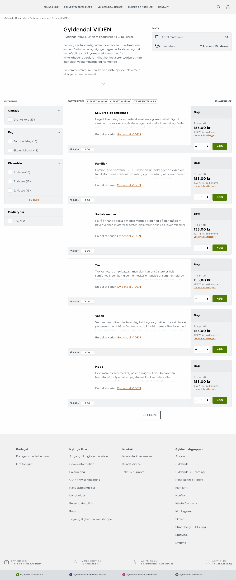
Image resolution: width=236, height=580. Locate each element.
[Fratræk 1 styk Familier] (196, 197)
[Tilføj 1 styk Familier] (207, 197)
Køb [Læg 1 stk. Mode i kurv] (219, 400)
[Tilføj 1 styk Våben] (207, 349)
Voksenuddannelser (110, 7)
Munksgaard (183, 511)
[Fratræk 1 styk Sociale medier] (196, 248)
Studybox (181, 534)
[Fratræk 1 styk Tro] (196, 298)
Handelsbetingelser (82, 487)
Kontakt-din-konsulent (137, 456)
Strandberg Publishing (190, 527)
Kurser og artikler (140, 7)
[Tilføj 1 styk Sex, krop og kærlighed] (207, 146)
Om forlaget (24, 464)
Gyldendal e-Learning (190, 472)
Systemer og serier (39, 18)
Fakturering (77, 472)
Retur (73, 511)
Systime (180, 542)
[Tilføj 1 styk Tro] (207, 298)
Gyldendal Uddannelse (15, 18)
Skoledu (180, 519)
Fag (10, 132)
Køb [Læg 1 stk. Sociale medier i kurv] (219, 248)
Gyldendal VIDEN (129, 134)
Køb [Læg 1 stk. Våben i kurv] (219, 349)
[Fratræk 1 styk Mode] (196, 400)
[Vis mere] (103, 84)
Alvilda (180, 456)
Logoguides (77, 495)
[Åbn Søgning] (218, 7)
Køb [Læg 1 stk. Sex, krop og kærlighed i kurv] (219, 146)
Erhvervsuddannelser (78, 7)
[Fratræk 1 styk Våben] (196, 349)
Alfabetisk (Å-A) (120, 101)
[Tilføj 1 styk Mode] (207, 400)
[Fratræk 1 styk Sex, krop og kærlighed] (196, 146)
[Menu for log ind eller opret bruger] (228, 7)
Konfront (181, 495)
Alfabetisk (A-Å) (97, 101)
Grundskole (51, 7)
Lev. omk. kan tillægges (204, 135)
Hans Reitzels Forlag (189, 479)
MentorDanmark (186, 503)
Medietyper (16, 212)
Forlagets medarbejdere (32, 456)
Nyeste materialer (144, 101)
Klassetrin (15, 163)
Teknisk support (133, 472)
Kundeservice (131, 464)
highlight (181, 487)
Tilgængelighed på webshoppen (91, 519)
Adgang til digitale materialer (89, 456)
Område (13, 110)
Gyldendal (182, 464)
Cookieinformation (81, 464)
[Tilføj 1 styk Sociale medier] (207, 248)
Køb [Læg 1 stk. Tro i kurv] (219, 298)
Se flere (34, 199)
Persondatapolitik (81, 503)
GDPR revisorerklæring (84, 479)
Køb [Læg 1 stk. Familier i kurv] (219, 197)
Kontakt (163, 7)
